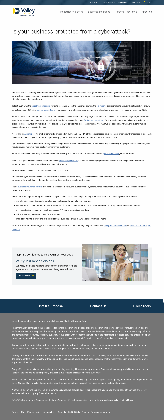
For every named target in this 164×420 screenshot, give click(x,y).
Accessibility (50, 412)
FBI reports (102, 106)
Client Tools (135, 2)
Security (62, 412)
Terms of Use (18, 412)
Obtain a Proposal (108, 2)
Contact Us (122, 2)
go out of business (110, 153)
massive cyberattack (68, 160)
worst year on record (41, 106)
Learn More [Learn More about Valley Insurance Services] (24, 276)
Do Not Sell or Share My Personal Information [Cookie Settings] (89, 412)
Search (148, 2)
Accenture (28, 134)
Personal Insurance (126, 11)
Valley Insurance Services (115, 225)
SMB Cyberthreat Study (94, 120)
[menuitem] (72, 12)
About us (147, 11)
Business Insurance (99, 11)
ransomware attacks (46, 110)
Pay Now (93, 2)
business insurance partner (30, 187)
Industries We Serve (71, 11)
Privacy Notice (34, 412)
